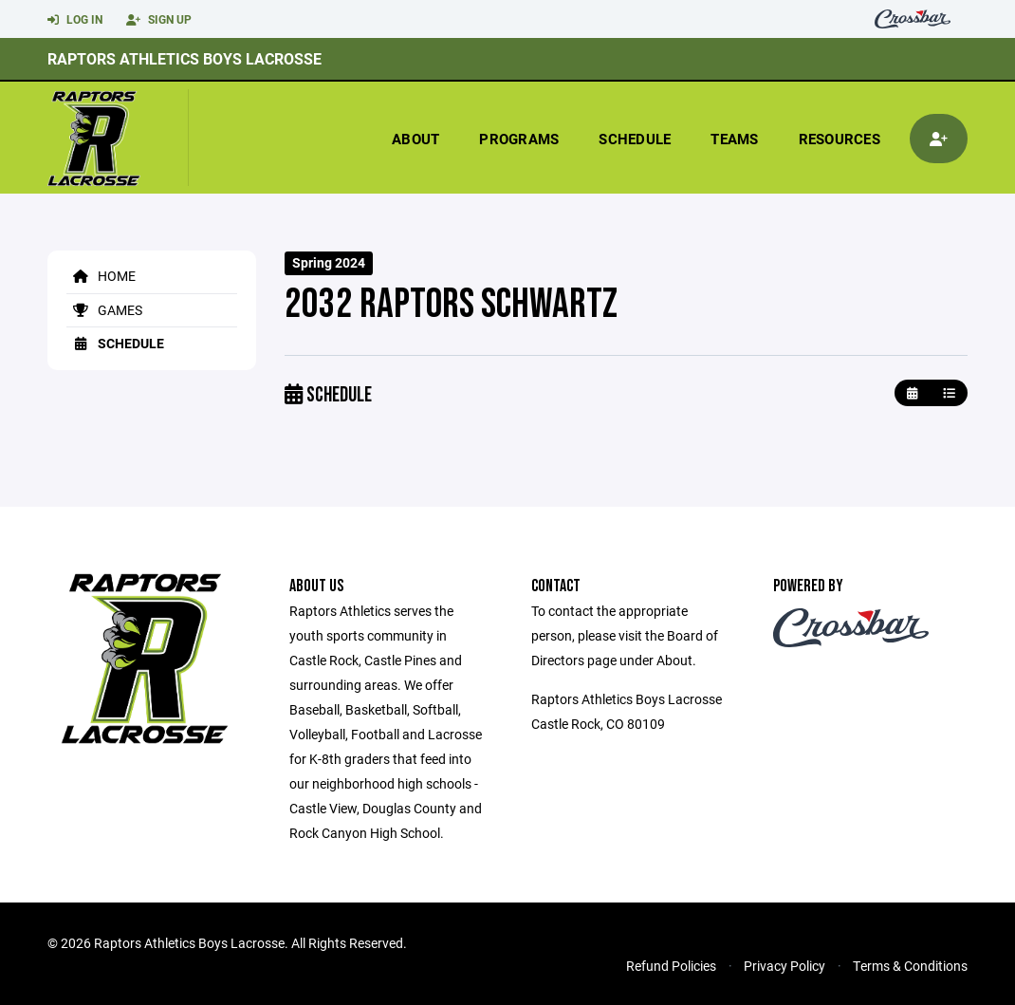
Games (104, 310)
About (415, 138)
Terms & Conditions (910, 966)
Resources (839, 138)
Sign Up (159, 19)
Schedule (635, 138)
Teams (734, 138)
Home (101, 276)
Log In (74, 19)
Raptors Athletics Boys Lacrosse (184, 58)
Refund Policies (671, 966)
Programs (519, 138)
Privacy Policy (784, 966)
